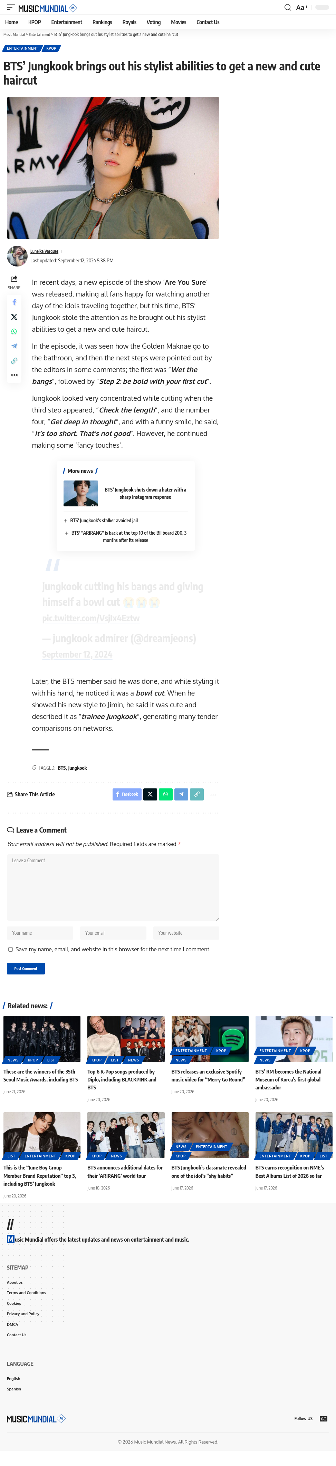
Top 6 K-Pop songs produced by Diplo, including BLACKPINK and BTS (124, 1090)
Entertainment (23, 49)
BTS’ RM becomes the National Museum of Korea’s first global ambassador (291, 1090)
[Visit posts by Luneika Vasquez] (17, 257)
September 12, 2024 (85, 653)
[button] (13, 7)
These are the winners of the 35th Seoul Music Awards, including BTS (41, 1090)
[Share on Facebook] (15, 304)
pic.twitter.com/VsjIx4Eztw (102, 616)
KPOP (53, 49)
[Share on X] (15, 321)
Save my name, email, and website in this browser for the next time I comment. (113, 959)
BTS (64, 767)
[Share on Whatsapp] (15, 337)
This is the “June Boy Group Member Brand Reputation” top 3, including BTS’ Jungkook (39, 1186)
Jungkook (79, 767)
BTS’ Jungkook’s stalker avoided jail (102, 521)
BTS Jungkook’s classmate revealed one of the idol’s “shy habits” (206, 1186)
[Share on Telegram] (15, 354)
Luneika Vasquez (47, 252)
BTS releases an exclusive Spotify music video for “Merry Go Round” (209, 1090)
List (51, 1071)
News (13, 1071)
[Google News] (323, 1433)
